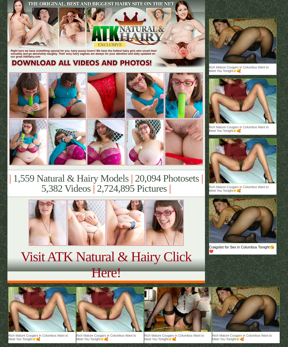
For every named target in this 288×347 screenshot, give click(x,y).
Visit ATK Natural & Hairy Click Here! (106, 264)
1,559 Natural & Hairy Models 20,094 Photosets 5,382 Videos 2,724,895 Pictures (106, 183)
